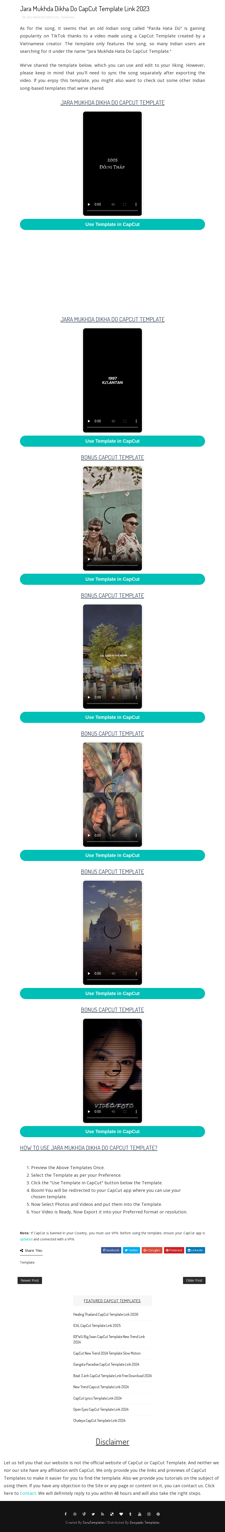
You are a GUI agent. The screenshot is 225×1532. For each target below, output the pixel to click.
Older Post (194, 1280)
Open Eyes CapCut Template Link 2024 (100, 1409)
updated (26, 1239)
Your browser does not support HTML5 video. (112, 163)
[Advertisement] (112, 269)
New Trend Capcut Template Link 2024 (101, 1386)
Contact (28, 1493)
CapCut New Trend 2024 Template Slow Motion (107, 1353)
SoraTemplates (94, 1522)
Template (67, 17)
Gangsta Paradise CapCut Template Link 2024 (106, 1364)
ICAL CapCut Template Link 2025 (97, 1325)
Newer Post (30, 1280)
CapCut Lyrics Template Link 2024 (97, 1398)
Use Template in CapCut (112, 224)
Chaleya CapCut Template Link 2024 (99, 1420)
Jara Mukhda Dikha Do (43, 17)
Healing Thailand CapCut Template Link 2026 (105, 1314)
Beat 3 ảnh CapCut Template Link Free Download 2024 (112, 1375)
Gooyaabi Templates (144, 1522)
